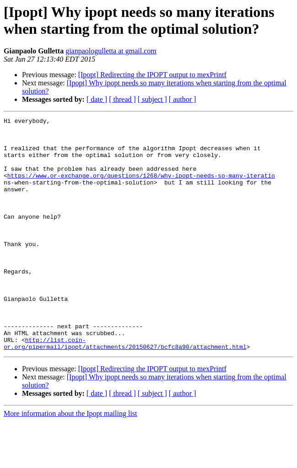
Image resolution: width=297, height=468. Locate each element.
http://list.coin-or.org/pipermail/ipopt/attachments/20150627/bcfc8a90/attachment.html (125, 389)
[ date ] (96, 99)
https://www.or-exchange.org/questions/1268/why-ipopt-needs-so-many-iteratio (141, 188)
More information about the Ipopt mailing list (70, 460)
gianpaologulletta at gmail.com (111, 51)
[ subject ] (152, 99)
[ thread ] (122, 99)
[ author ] (182, 99)
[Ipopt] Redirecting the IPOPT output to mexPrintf (152, 75)
